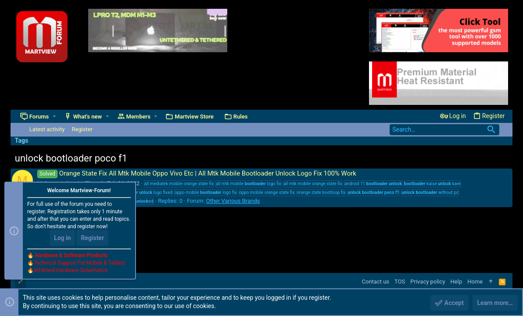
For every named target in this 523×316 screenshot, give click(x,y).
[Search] (444, 129)
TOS (399, 281)
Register (92, 237)
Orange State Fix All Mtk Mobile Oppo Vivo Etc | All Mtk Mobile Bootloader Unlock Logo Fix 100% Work (196, 173)
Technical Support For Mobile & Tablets (79, 263)
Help (456, 281)
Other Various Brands (233, 201)
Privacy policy (427, 281)
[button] (54, 116)
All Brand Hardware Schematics (70, 270)
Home (475, 281)
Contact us (376, 281)
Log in (62, 237)
